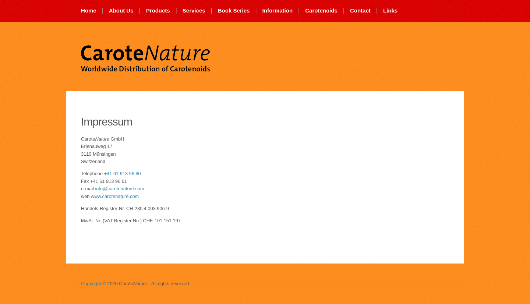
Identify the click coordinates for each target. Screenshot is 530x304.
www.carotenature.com (115, 196)
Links (390, 10)
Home (88, 10)
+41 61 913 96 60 (122, 173)
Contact (360, 10)
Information (277, 10)
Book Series (234, 10)
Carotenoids (321, 10)
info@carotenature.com (119, 188)
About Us (121, 10)
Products (158, 10)
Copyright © (93, 283)
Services (194, 10)
